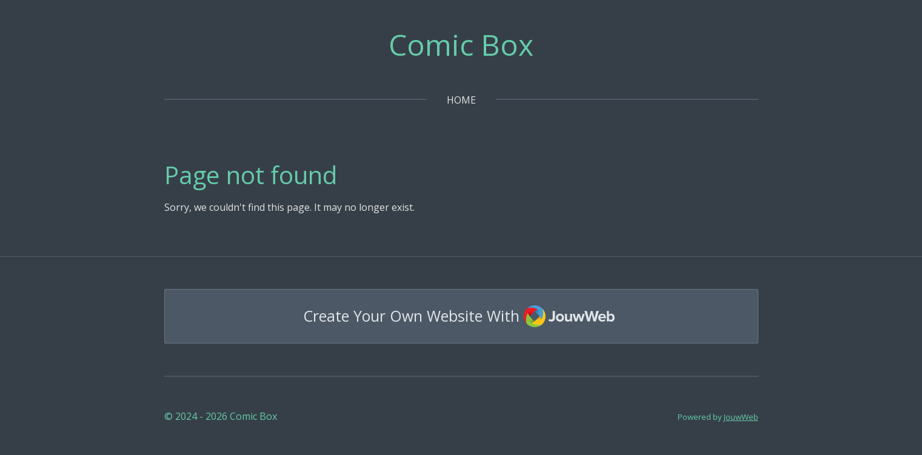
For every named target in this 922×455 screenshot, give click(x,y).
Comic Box (461, 44)
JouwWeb (741, 416)
